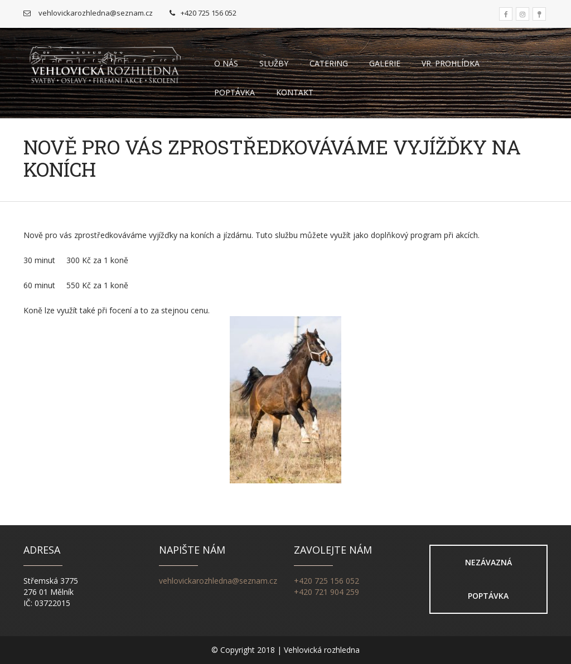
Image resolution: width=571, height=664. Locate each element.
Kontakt (294, 92)
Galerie (384, 63)
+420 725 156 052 (326, 580)
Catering (328, 63)
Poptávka (234, 92)
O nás (226, 63)
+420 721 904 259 (326, 592)
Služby (273, 63)
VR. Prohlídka (451, 63)
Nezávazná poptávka (488, 579)
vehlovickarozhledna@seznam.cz (218, 580)
